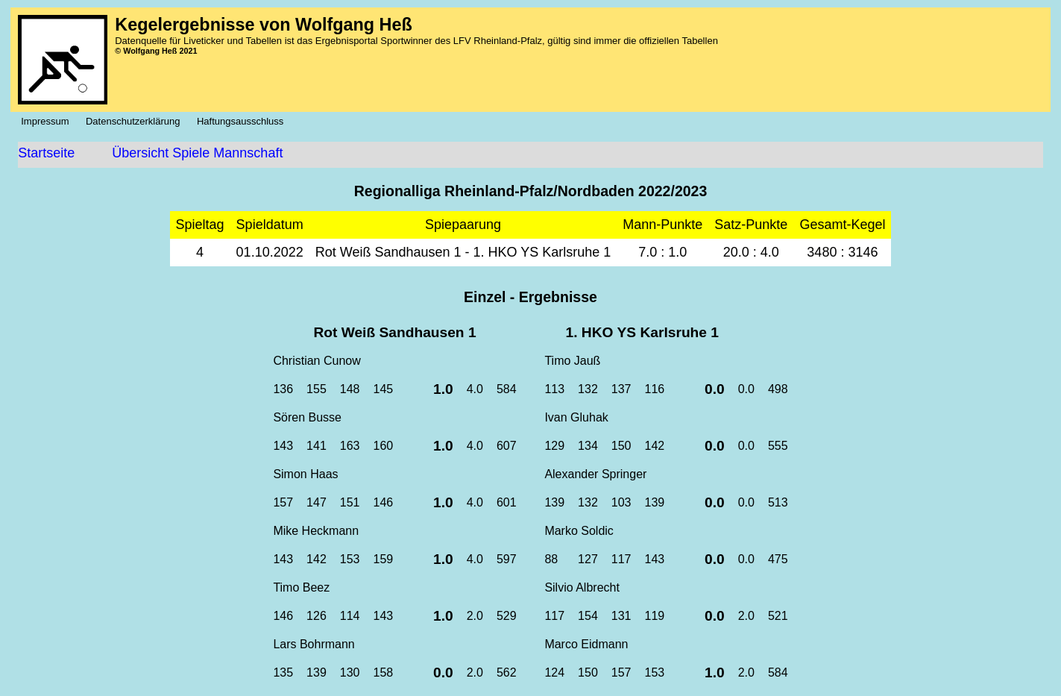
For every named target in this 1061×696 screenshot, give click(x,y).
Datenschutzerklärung (137, 121)
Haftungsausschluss (244, 121)
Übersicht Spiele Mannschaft (197, 152)
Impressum (49, 121)
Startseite (46, 152)
